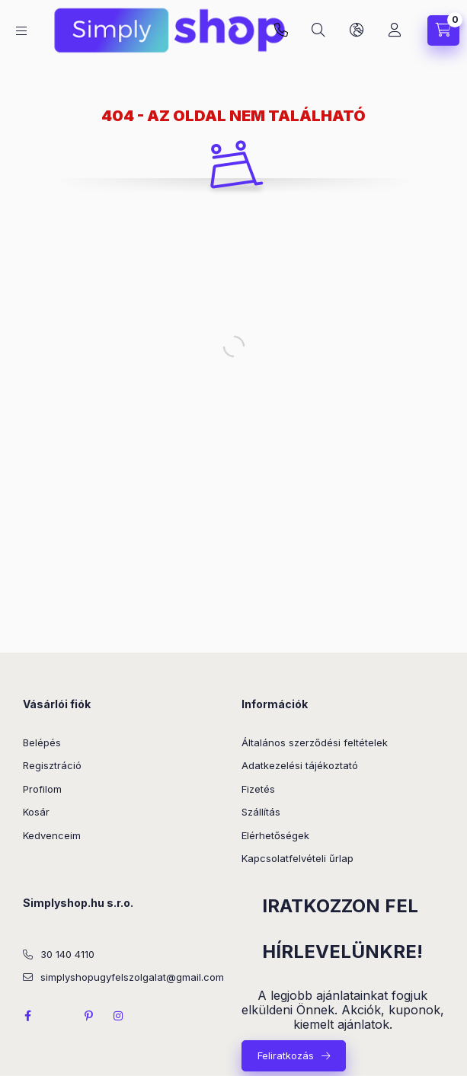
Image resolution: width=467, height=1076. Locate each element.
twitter (58, 1016)
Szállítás (260, 812)
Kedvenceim (52, 835)
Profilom (42, 789)
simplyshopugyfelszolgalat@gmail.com (132, 977)
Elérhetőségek (275, 835)
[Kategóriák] (21, 31)
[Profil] (394, 30)
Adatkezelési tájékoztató (299, 765)
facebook (27, 1016)
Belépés (42, 742)
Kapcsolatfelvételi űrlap (297, 858)
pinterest (88, 1016)
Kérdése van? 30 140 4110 (281, 30)
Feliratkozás (285, 1055)
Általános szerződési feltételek (314, 742)
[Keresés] (318, 30)
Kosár (36, 812)
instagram (119, 1016)
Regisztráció (52, 765)
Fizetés (258, 789)
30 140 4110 (67, 954)
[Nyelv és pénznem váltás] (356, 30)
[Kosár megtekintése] (443, 30)
